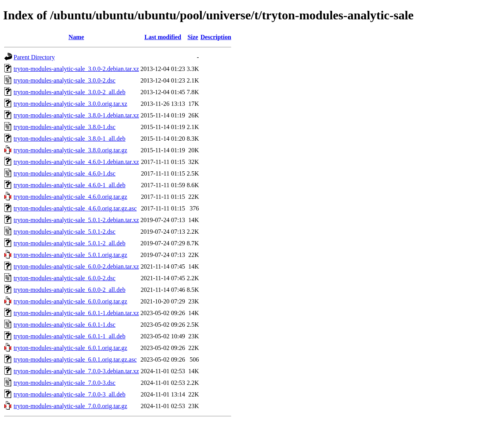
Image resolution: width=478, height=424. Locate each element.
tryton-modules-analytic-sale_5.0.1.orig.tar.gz (70, 255)
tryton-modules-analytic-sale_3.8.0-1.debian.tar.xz (76, 115)
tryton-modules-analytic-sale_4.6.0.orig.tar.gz (70, 196)
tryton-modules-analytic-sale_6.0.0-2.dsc (65, 278)
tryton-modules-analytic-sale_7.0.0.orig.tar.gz (70, 406)
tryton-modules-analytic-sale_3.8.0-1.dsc (65, 127)
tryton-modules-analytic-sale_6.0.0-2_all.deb (69, 289)
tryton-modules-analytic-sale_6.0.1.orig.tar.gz (70, 348)
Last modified (162, 37)
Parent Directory (34, 57)
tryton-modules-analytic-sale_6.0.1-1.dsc (65, 324)
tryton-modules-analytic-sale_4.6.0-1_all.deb (69, 185)
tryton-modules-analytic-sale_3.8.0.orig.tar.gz (70, 150)
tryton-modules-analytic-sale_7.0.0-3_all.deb (69, 394)
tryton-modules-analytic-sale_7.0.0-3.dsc (65, 382)
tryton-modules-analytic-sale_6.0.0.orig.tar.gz (70, 301)
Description (216, 37)
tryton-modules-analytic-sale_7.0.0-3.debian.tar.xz (76, 371)
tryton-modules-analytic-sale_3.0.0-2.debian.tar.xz (76, 68)
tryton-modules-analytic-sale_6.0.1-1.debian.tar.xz (76, 313)
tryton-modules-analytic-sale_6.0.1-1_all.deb (69, 336)
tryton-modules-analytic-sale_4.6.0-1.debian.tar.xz (76, 162)
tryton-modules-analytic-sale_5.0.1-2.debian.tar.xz (76, 220)
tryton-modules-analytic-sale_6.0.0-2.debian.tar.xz (76, 266)
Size (192, 37)
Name (76, 37)
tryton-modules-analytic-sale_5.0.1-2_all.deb (69, 243)
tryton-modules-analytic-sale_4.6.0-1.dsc (65, 173)
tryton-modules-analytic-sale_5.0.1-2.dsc (65, 231)
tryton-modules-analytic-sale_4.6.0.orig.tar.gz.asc (75, 208)
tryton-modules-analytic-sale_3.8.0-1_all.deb (69, 138)
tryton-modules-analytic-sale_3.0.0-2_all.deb (69, 92)
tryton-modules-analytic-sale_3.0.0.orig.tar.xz (70, 103)
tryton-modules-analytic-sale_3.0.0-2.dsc (65, 80)
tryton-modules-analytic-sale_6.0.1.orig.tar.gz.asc (75, 359)
